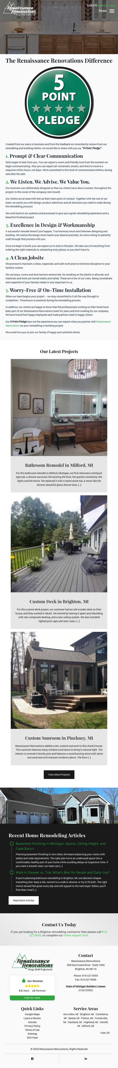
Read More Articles (23, 900)
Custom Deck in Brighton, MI (59, 601)
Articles (32, 1022)
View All (105, 1032)
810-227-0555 (106, 5)
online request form (75, 935)
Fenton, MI (87, 1018)
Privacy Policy (32, 1026)
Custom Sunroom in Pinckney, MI (59, 738)
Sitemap (32, 1033)
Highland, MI (91, 1022)
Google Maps (32, 1014)
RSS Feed (32, 1037)
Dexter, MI (74, 1018)
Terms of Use (32, 1030)
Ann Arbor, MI (70, 1014)
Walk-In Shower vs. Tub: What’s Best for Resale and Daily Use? (62, 872)
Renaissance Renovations (53, 1049)
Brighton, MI (87, 1014)
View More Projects (59, 774)
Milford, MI (88, 1026)
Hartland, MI (75, 1022)
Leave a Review (32, 1018)
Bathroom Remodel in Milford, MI (59, 465)
